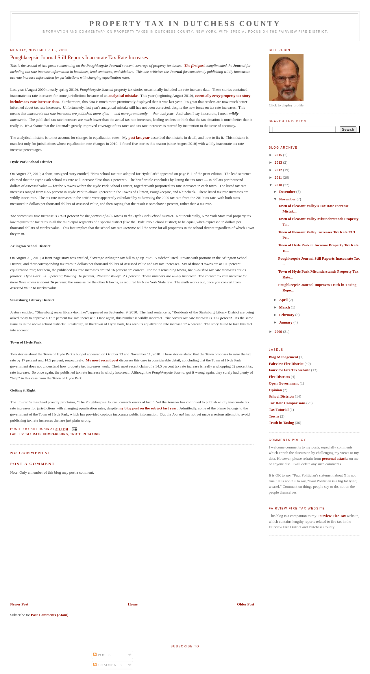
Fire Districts (279, 376)
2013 (279, 162)
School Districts (281, 396)
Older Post (245, 604)
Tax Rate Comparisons (46, 434)
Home (132, 604)
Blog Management (283, 357)
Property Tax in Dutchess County (185, 23)
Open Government (284, 383)
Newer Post (19, 604)
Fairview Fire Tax (331, 516)
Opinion (275, 390)
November (288, 199)
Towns (274, 416)
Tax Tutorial (279, 409)
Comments (107, 665)
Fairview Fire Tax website (289, 370)
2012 (279, 170)
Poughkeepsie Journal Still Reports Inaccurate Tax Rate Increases (79, 57)
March (285, 307)
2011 (279, 177)
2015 (279, 155)
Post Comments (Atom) (50, 615)
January (286, 322)
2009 (279, 331)
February (287, 315)
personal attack (334, 458)
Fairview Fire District (286, 363)
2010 (279, 185)
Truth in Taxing (85, 434)
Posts (102, 655)
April (284, 300)
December (287, 191)
